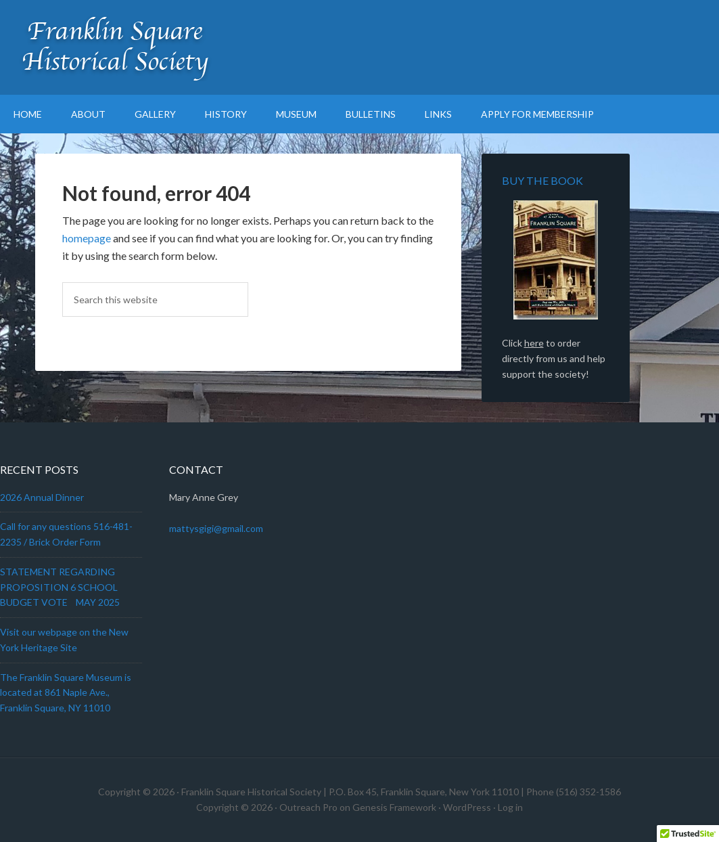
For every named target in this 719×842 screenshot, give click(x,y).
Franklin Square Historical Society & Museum (115, 47)
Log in (510, 807)
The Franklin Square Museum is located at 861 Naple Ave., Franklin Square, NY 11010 (65, 692)
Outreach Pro (308, 807)
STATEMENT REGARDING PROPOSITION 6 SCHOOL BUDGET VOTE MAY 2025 (60, 587)
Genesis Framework (394, 807)
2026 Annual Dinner (42, 497)
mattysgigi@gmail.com (216, 528)
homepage (86, 237)
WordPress (467, 807)
